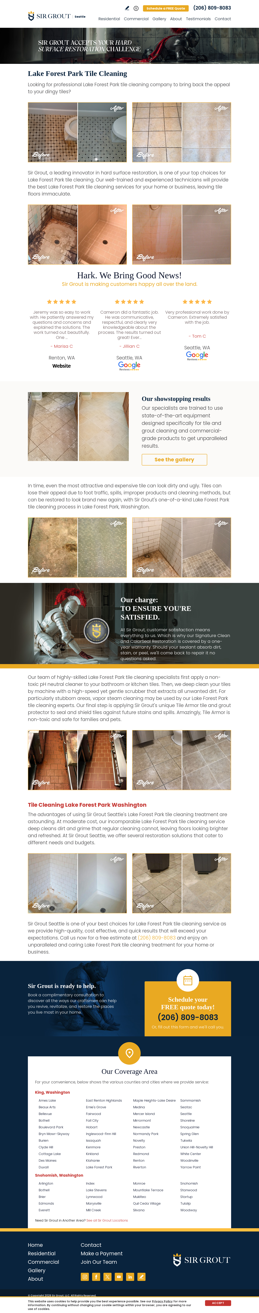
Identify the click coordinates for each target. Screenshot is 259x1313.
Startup (186, 1197)
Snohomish (189, 1183)
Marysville (93, 1203)
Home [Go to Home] (35, 1245)
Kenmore (93, 1147)
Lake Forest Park (99, 1167)
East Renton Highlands (104, 1100)
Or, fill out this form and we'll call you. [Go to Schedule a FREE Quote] (188, 1027)
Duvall (44, 1167)
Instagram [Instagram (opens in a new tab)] (85, 1277)
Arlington (46, 1183)
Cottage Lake (50, 1154)
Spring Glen (189, 1134)
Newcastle (141, 1127)
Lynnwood (94, 1197)
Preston (139, 1147)
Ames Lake (47, 1100)
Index (90, 1183)
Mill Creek (93, 1210)
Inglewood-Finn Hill (101, 1134)
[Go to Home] (60, 16)
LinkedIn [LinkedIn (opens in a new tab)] (130, 1277)
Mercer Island (144, 1114)
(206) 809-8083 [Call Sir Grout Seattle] (212, 8)
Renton (138, 1160)
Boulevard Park (51, 1127)
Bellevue (45, 1114)
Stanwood (188, 1190)
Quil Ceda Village (147, 1203)
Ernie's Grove (96, 1107)
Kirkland (92, 1154)
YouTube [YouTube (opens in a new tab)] (119, 1277)
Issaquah (93, 1140)
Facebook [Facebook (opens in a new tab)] (96, 1277)
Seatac (186, 1107)
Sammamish (190, 1100)
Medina (139, 1107)
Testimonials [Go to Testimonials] (198, 19)
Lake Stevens (96, 1190)
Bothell (44, 1120)
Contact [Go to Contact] (223, 19)
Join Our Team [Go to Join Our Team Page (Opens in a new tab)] (99, 1262)
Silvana (139, 1210)
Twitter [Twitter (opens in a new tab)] (107, 1277)
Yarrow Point (190, 1167)
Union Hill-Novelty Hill (196, 1147)
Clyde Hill (46, 1147)
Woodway (188, 1210)
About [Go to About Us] (176, 19)
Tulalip (185, 1203)
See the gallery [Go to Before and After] (174, 459)
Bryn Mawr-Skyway (54, 1134)
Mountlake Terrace (148, 1190)
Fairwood (93, 1114)
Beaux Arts (47, 1107)
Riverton (139, 1167)
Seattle (186, 1114)
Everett (44, 1210)
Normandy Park (145, 1134)
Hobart (91, 1127)
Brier (42, 1197)
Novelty (139, 1140)
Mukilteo (139, 1197)
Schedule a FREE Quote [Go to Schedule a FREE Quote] (166, 8)
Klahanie (93, 1160)
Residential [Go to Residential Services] (109, 19)
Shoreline (187, 1120)
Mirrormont (142, 1120)
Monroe (139, 1183)
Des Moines (47, 1160)
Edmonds (46, 1203)
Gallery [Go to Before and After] (159, 19)
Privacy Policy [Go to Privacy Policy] (162, 1301)
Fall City (92, 1120)
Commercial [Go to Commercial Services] (136, 19)
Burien (43, 1140)
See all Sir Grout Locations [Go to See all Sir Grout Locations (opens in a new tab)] (107, 1220)
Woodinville (189, 1160)
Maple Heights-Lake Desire (154, 1100)
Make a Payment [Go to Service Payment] (102, 1253)
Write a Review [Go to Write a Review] (127, 8)
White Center (190, 1154)
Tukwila (186, 1140)
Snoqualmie (189, 1127)
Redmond (141, 1154)
